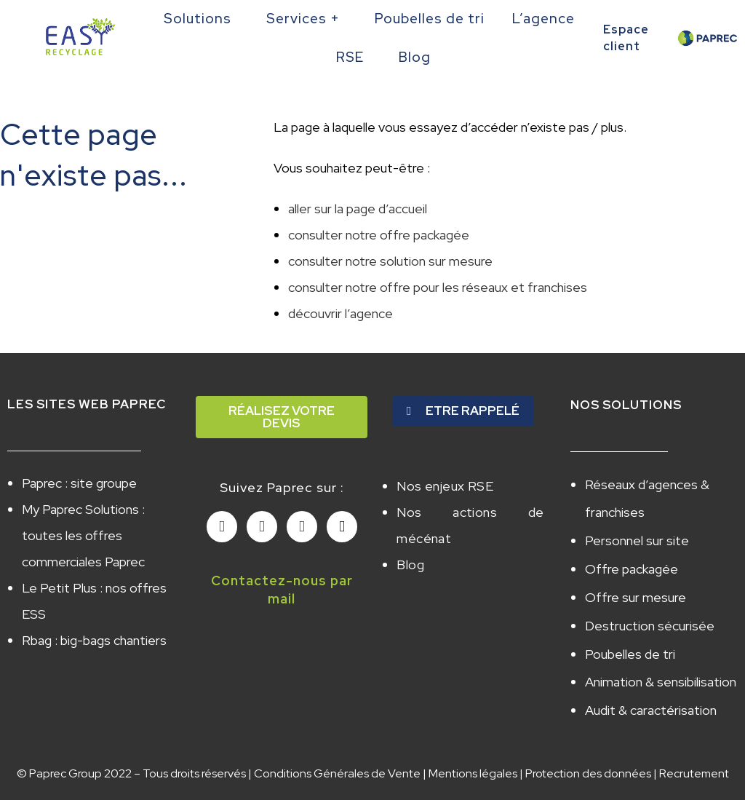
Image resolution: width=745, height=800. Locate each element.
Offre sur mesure (635, 588)
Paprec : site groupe (79, 483)
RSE (353, 57)
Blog (418, 57)
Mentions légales (473, 755)
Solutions (201, 18)
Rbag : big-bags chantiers (94, 640)
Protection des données (588, 755)
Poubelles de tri (430, 18)
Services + (306, 18)
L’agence (547, 18)
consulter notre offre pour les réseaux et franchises (437, 287)
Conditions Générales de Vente (337, 755)
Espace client (626, 37)
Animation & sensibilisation (660, 667)
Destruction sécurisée (649, 614)
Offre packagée (631, 562)
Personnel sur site (637, 536)
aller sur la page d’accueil (357, 208)
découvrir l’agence (340, 313)
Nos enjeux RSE (445, 485)
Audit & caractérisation (651, 693)
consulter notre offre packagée (378, 234)
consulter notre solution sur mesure (390, 261)
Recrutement (694, 755)
